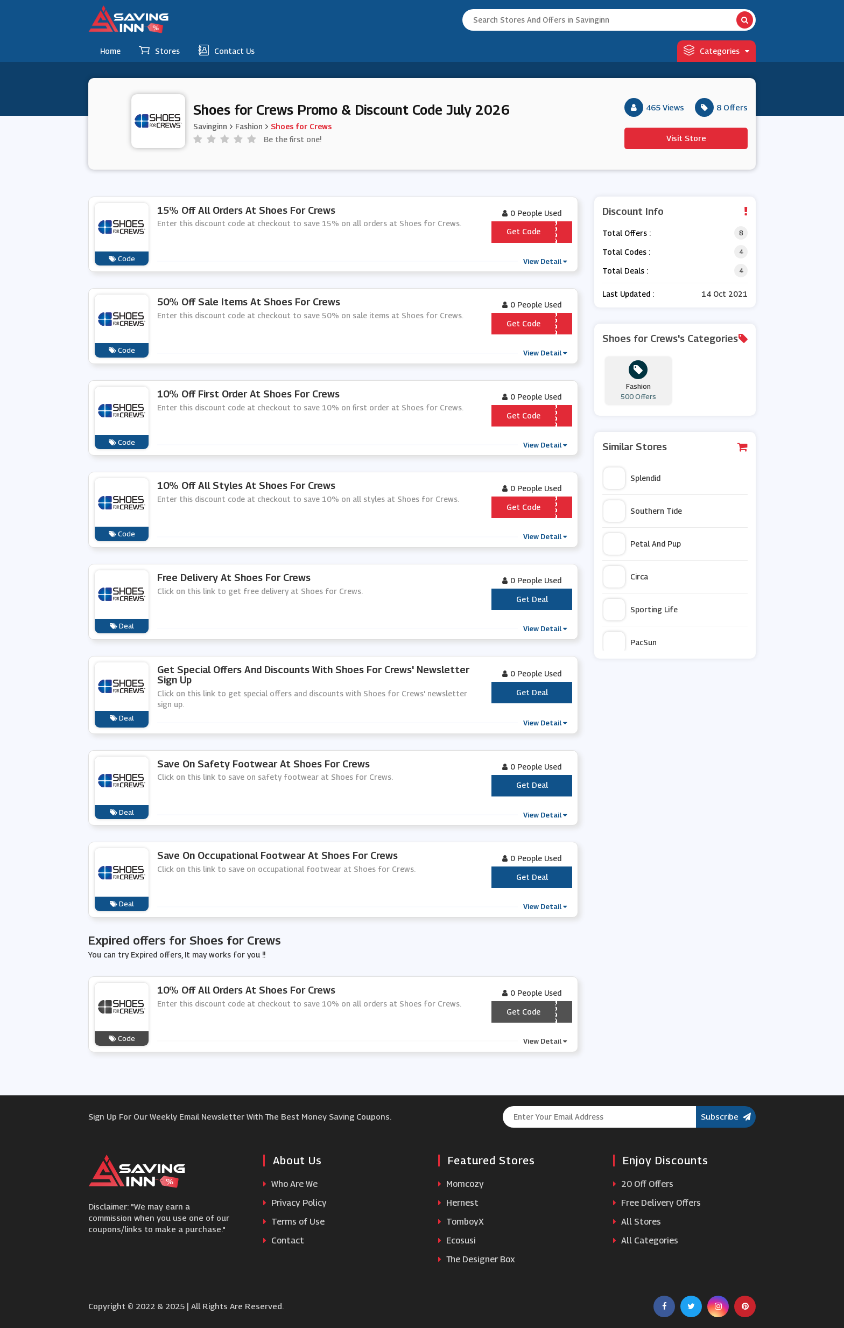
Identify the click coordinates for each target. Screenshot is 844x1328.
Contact (283, 1240)
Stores (159, 50)
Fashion (249, 125)
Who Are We (290, 1184)
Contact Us (226, 50)
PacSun (630, 642)
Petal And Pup (642, 544)
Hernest (458, 1203)
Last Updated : (628, 293)
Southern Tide (642, 511)
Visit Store (686, 138)
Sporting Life (640, 609)
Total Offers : (626, 232)
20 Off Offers (643, 1184)
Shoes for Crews (301, 125)
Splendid (631, 478)
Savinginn (210, 125)
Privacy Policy (295, 1203)
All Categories (645, 1240)
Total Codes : (626, 251)
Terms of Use (294, 1222)
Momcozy (461, 1184)
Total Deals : (625, 270)
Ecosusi (457, 1240)
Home (110, 50)
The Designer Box (476, 1259)
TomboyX (461, 1222)
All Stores (637, 1222)
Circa (625, 577)
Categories (716, 50)
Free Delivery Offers (657, 1203)
